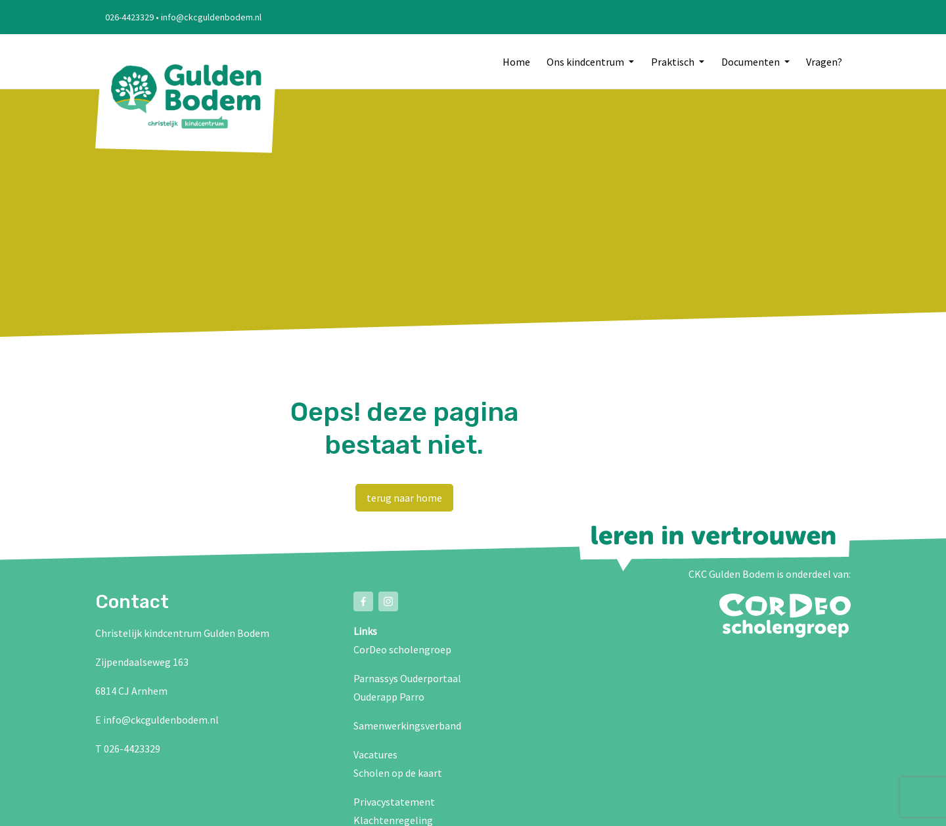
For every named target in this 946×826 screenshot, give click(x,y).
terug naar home (404, 497)
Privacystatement (394, 801)
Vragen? (824, 61)
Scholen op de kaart (397, 772)
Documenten (751, 61)
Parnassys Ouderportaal (407, 678)
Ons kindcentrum (586, 61)
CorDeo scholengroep (402, 649)
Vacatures (375, 754)
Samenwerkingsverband (407, 725)
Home (516, 61)
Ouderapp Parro (388, 696)
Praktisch (673, 61)
